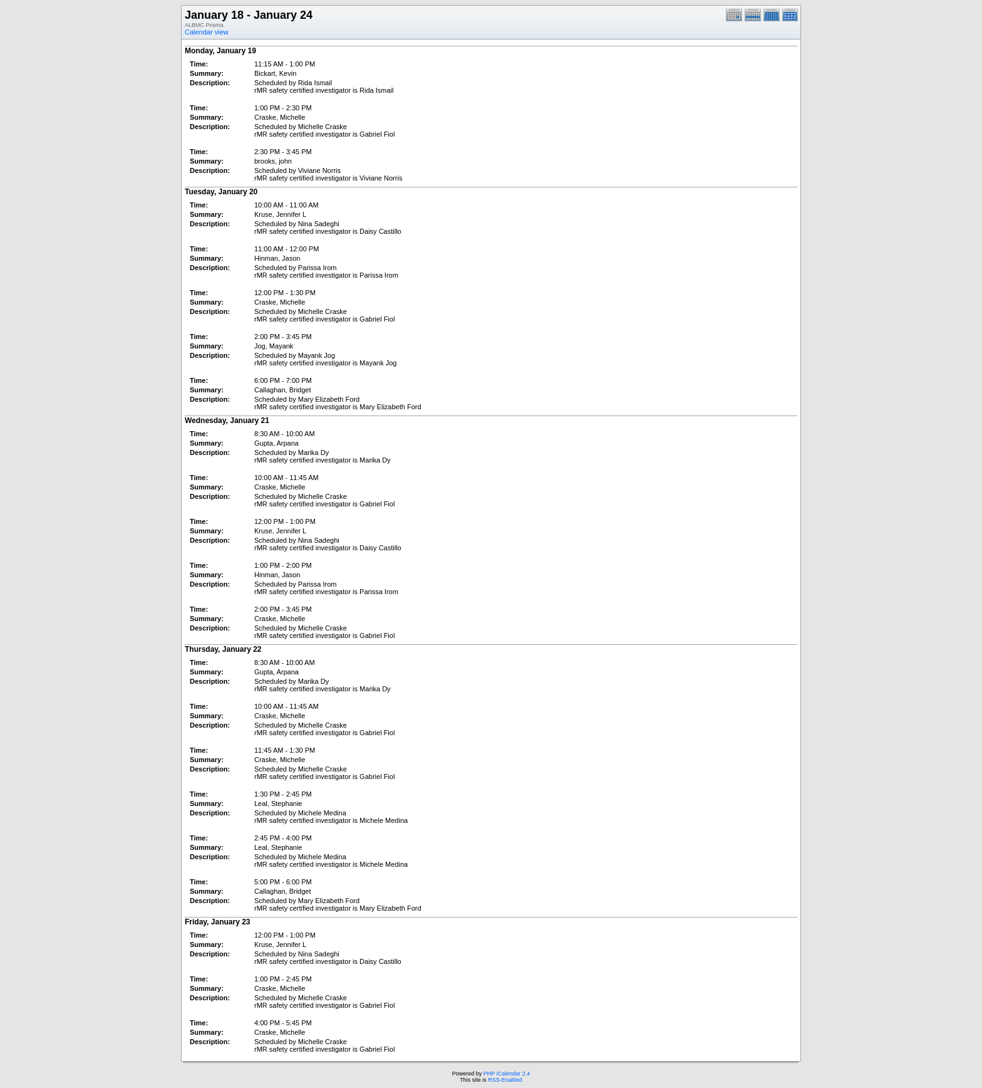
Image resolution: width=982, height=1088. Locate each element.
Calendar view (207, 32)
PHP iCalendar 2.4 (506, 1073)
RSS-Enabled (505, 1080)
